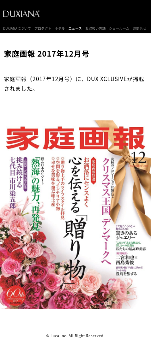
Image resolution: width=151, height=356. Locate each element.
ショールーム (119, 28)
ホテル (60, 28)
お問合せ (140, 28)
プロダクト (42, 28)
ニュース (75, 28)
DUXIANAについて (17, 28)
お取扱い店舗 (95, 28)
